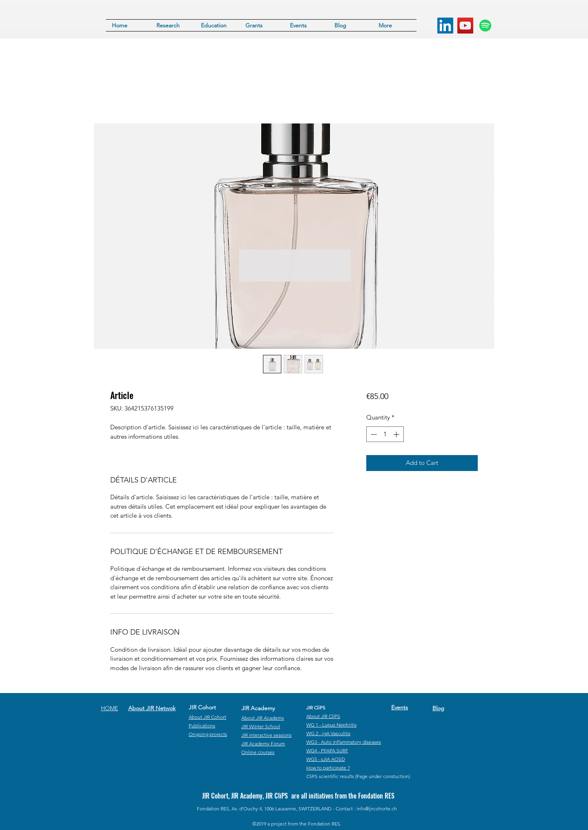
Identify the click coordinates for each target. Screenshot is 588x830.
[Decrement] (373, 434)
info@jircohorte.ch (376, 808)
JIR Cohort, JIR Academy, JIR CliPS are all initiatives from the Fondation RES (298, 796)
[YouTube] (465, 26)
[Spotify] (485, 26)
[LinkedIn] (445, 26)
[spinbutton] (385, 434)
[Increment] (397, 434)
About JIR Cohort (207, 717)
